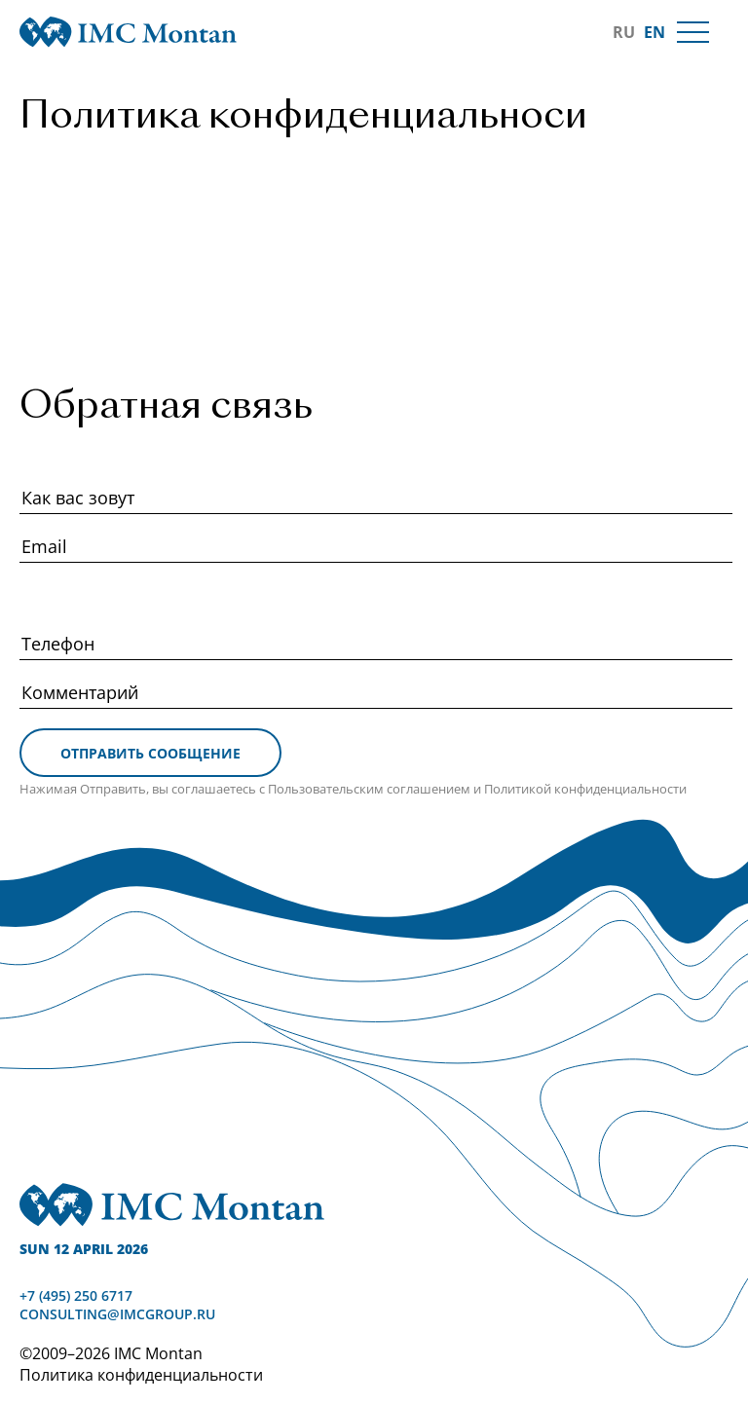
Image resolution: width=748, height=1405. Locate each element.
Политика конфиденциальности (141, 1375)
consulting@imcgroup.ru (117, 1314)
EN (654, 32)
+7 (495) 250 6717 (75, 1295)
